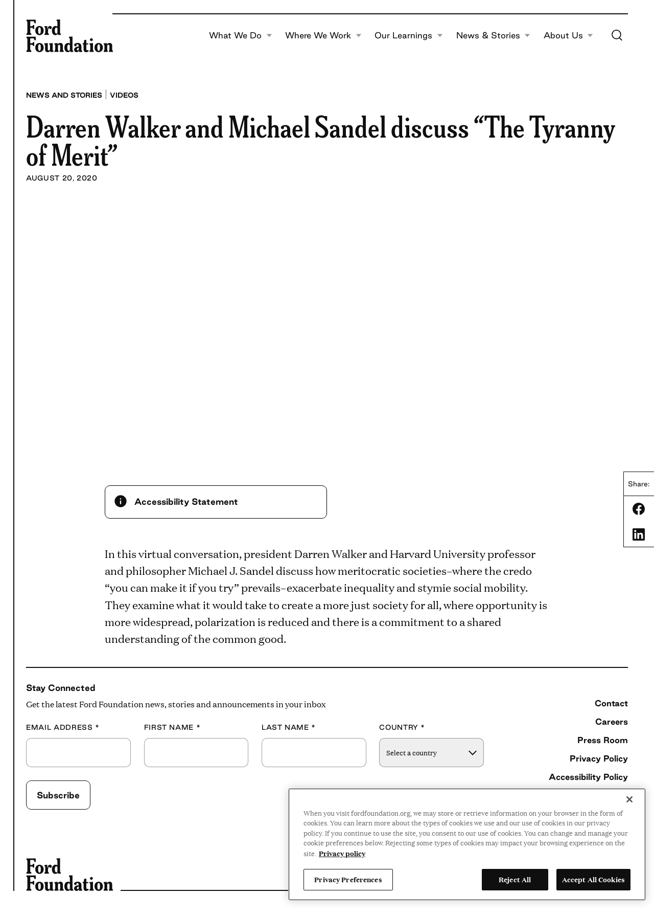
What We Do (240, 36)
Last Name (289, 727)
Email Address (63, 727)
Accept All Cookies (593, 879)
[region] (467, 844)
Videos (124, 95)
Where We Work (323, 36)
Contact (611, 703)
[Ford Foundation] (69, 35)
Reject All (515, 879)
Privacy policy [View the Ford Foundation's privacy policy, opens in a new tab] (342, 853)
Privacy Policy (599, 758)
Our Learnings (409, 36)
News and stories (64, 95)
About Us (569, 36)
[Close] (629, 799)
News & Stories (493, 36)
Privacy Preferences (348, 879)
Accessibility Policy (588, 776)
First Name (172, 727)
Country (402, 727)
